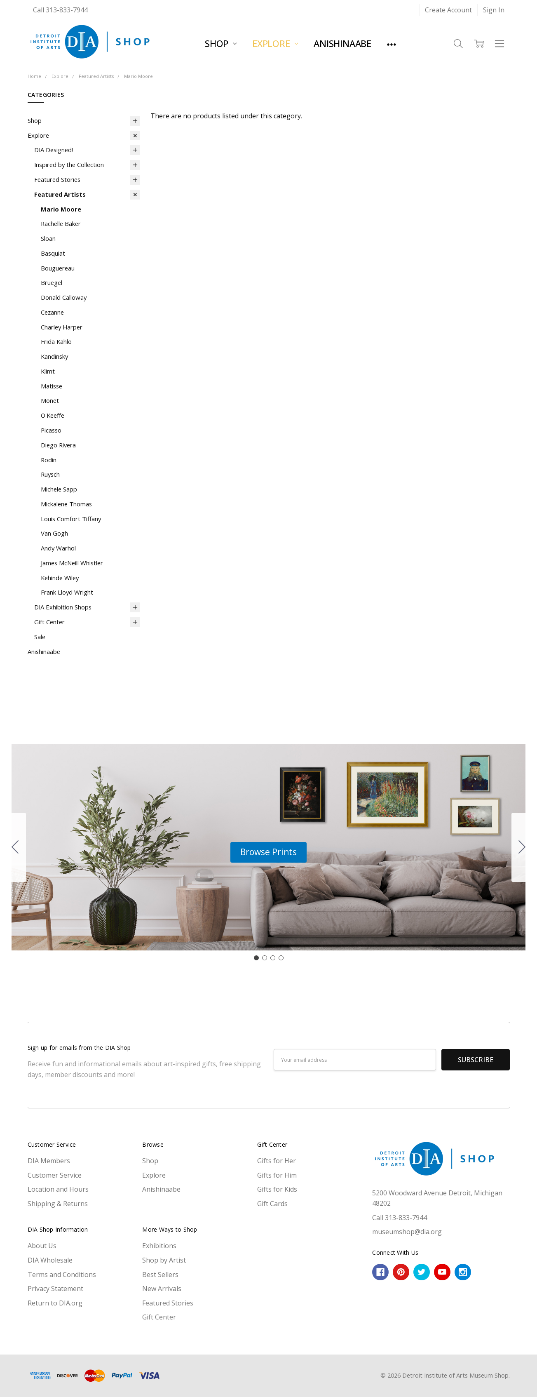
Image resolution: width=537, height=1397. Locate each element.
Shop (221, 43)
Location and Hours (58, 1189)
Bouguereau (58, 268)
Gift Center (49, 622)
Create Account (448, 9)
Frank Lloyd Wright (67, 592)
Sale (39, 637)
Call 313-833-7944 (60, 9)
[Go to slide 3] (272, 957)
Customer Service (55, 1175)
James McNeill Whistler (72, 563)
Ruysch (50, 474)
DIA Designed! (53, 150)
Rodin (48, 460)
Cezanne (52, 312)
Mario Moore (61, 209)
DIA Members (49, 1160)
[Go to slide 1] (256, 957)
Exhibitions (159, 1245)
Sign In (493, 9)
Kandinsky (54, 356)
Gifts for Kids (277, 1189)
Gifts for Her (276, 1160)
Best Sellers (160, 1274)
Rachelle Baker (61, 223)
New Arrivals (161, 1288)
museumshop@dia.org (407, 1231)
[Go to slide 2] (522, 847)
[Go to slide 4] (15, 847)
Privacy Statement (55, 1288)
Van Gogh (54, 533)
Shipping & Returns (58, 1203)
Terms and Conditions (62, 1274)
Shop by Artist (164, 1260)
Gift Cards (272, 1203)
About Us (42, 1245)
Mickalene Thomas (66, 504)
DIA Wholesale (50, 1260)
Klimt (48, 371)
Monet (50, 400)
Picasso (51, 430)
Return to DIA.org (55, 1303)
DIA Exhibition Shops (62, 607)
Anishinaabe (342, 43)
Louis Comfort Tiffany (71, 519)
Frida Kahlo (56, 341)
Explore (275, 43)
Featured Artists (60, 194)
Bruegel (51, 282)
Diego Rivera (58, 445)
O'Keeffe (52, 415)
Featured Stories (57, 179)
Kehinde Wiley (60, 578)
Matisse (51, 386)
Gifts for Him (277, 1175)
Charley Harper (61, 327)
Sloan (48, 238)
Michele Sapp (59, 489)
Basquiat (53, 253)
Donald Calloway (64, 297)
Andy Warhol (58, 548)
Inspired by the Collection (69, 164)
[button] (268, 852)
